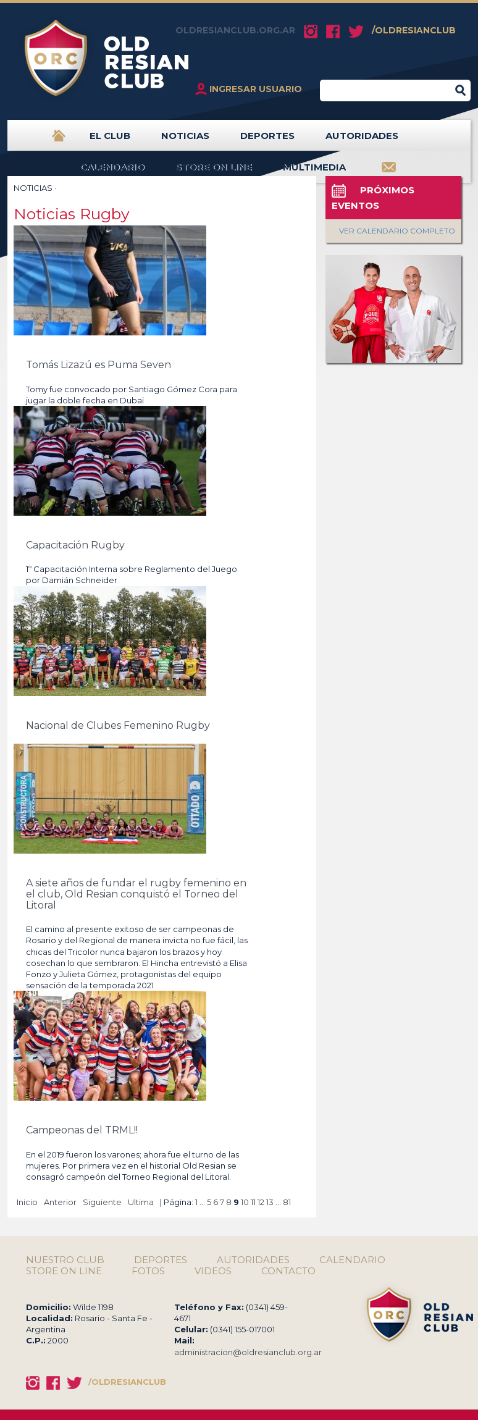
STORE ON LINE (213, 172)
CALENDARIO (112, 172)
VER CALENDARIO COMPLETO (397, 230)
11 (253, 1202)
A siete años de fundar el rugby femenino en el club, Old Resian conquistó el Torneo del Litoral (136, 894)
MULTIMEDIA (314, 172)
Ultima (141, 1202)
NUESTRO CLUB (65, 1260)
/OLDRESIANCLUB (414, 30)
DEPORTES (267, 140)
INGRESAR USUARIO (255, 89)
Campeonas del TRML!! (82, 1130)
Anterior (60, 1202)
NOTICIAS (185, 140)
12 (261, 1202)
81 (287, 1202)
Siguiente (102, 1202)
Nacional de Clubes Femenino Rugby (118, 725)
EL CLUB (110, 140)
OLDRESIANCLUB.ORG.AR (235, 30)
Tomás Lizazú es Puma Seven (98, 365)
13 (270, 1202)
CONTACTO (288, 1271)
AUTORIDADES (361, 140)
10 (245, 1202)
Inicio (27, 1202)
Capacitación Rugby (75, 545)
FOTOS (148, 1271)
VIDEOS (213, 1271)
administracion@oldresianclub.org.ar (248, 1352)
